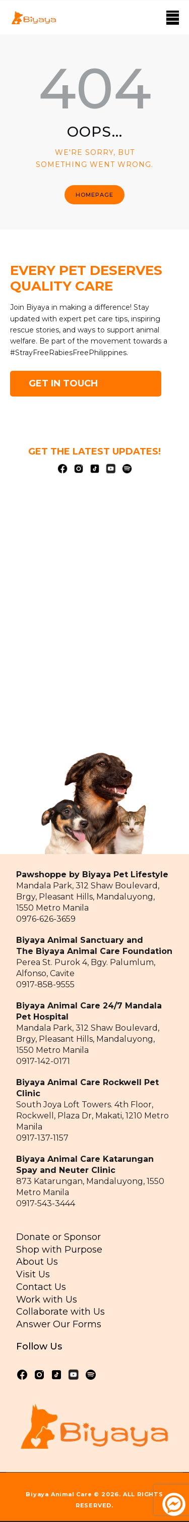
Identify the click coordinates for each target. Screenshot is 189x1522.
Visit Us (33, 1274)
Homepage (94, 194)
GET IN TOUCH (63, 383)
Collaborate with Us (60, 1311)
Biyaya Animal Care (59, 1494)
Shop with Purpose (59, 1249)
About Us (37, 1261)
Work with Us (46, 1299)
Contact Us (41, 1286)
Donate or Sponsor (58, 1237)
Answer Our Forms (58, 1324)
